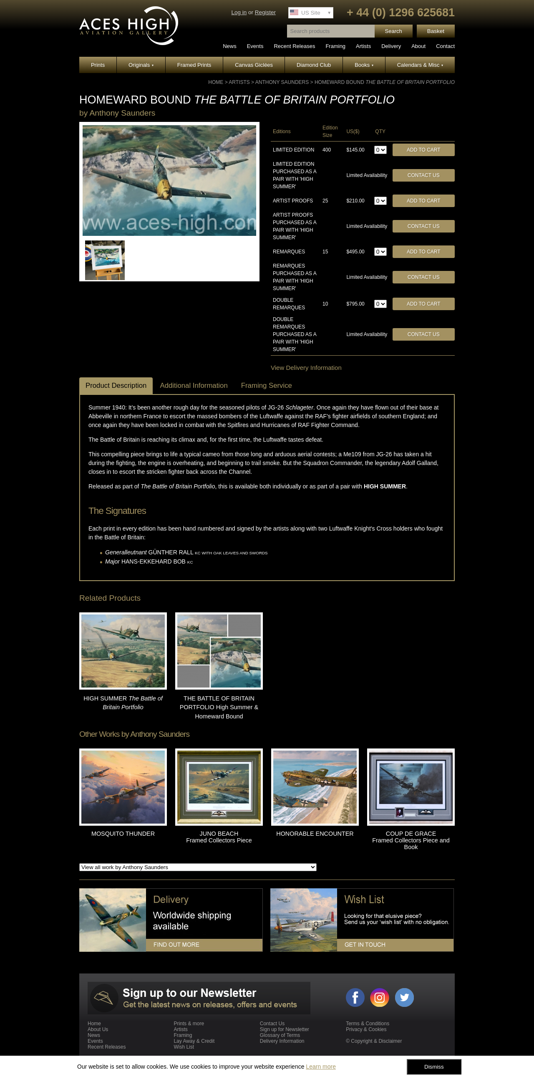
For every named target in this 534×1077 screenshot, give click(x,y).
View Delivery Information (306, 367)
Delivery (391, 46)
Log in (239, 12)
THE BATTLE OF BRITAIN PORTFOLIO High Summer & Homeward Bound (219, 707)
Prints (98, 65)
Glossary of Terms (280, 1035)
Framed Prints (194, 65)
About (418, 46)
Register (265, 12)
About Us (98, 1029)
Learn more (321, 1066)
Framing (335, 46)
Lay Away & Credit (194, 1041)
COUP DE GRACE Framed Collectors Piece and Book (411, 840)
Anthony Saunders (282, 82)
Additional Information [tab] (193, 385)
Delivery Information (282, 1041)
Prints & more (189, 1023)
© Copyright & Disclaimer (374, 1041)
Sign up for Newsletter (284, 1029)
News (230, 46)
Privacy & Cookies (366, 1029)
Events (255, 46)
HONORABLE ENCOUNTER (315, 833)
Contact (445, 46)
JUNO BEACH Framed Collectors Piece (219, 837)
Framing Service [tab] (266, 385)
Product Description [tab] (116, 385)
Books (364, 65)
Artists (363, 46)
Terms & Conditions (367, 1023)
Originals (141, 65)
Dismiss (434, 1067)
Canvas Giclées (254, 65)
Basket (435, 31)
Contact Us (424, 175)
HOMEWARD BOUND (385, 82)
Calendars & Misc (420, 65)
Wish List (184, 1047)
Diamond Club (314, 65)
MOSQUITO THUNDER (123, 833)
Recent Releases (294, 46)
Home (215, 82)
